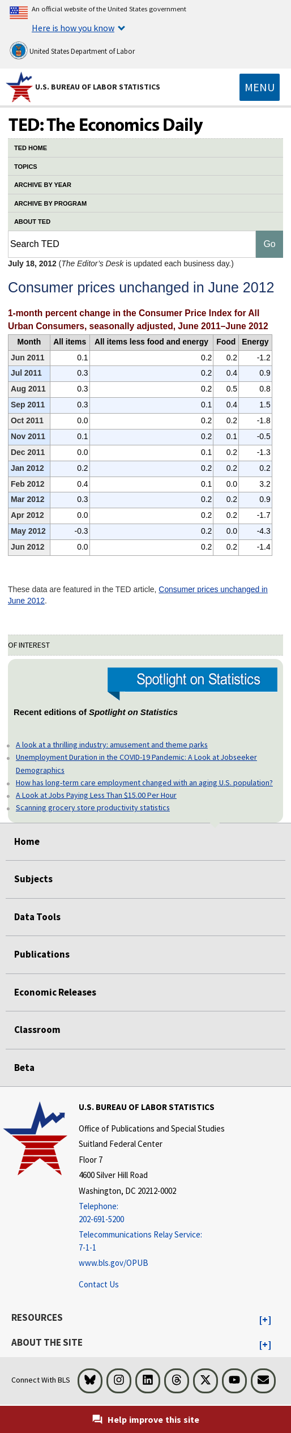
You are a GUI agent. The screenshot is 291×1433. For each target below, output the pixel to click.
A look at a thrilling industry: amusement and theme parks (112, 744)
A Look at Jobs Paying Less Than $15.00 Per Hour (96, 795)
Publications (42, 954)
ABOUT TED (32, 221)
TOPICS (25, 166)
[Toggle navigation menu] (259, 87)
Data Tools (37, 917)
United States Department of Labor (72, 50)
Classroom (37, 1029)
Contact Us (99, 1284)
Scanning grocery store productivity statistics (93, 807)
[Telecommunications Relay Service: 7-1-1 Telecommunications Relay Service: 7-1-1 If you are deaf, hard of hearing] (152, 1241)
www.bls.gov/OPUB (113, 1262)
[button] (265, 1320)
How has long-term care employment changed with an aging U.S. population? (144, 782)
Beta (24, 1067)
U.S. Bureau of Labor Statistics (97, 87)
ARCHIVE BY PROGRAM (50, 203)
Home (27, 841)
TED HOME (30, 147)
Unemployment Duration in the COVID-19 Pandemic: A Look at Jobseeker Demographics (136, 763)
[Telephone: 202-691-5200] (152, 1213)
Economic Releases (55, 992)
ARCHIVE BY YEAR (42, 184)
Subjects (33, 879)
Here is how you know (73, 27)
